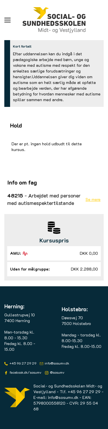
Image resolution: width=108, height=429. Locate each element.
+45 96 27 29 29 (22, 363)
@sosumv (57, 372)
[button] (13, 20)
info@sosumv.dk (56, 363)
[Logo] (54, 20)
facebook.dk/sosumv (25, 372)
